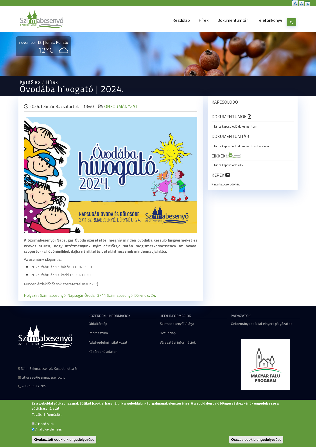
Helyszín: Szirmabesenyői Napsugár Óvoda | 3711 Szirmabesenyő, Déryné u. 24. (90, 295)
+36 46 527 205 (34, 386)
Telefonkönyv (269, 20)
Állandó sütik (44, 427)
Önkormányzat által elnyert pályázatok (261, 323)
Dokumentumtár (232, 20)
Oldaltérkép (98, 323)
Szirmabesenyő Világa (177, 323)
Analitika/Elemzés (48, 433)
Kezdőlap (181, 20)
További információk (46, 419)
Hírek (203, 20)
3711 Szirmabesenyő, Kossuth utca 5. (49, 368)
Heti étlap (168, 333)
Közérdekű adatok (103, 351)
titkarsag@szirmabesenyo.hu (43, 377)
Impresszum (98, 333)
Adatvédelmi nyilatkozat (108, 342)
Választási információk (178, 342)
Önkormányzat (121, 106)
